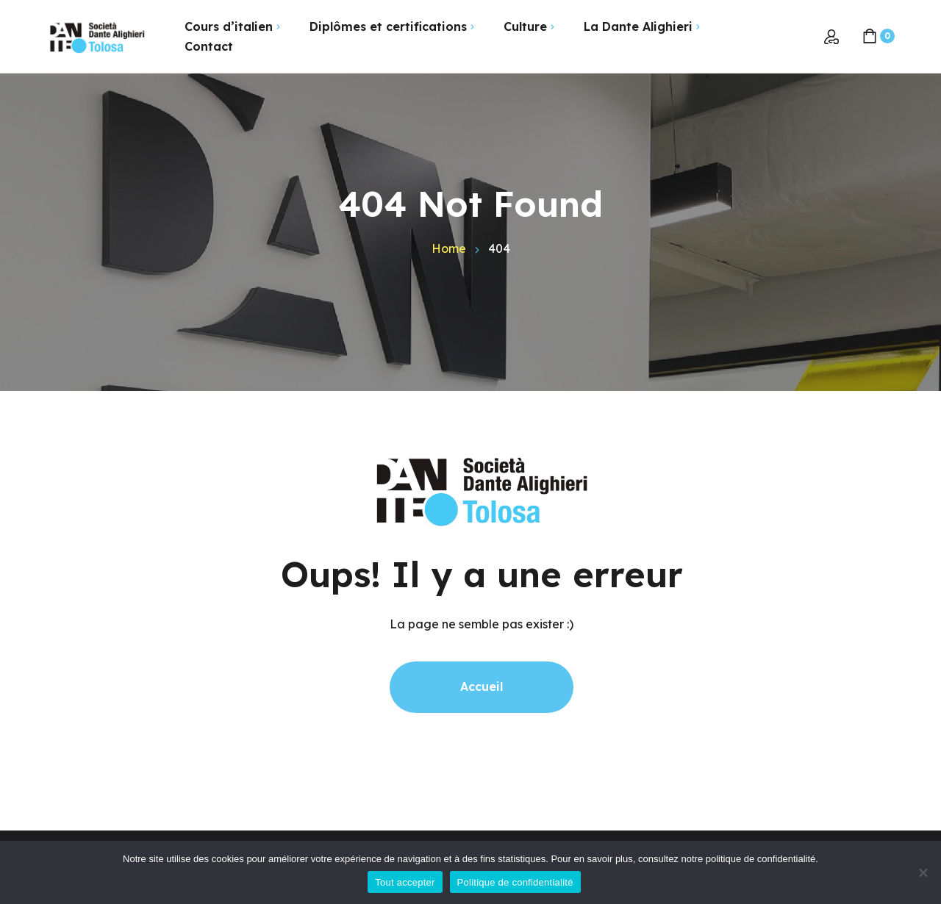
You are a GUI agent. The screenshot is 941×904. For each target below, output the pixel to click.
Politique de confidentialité (515, 882)
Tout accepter (404, 882)
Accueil (481, 686)
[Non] (922, 872)
